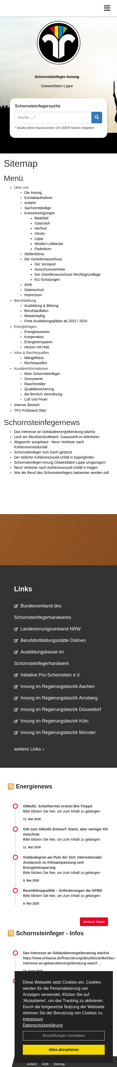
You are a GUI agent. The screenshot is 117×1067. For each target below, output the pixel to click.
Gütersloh (42, 223)
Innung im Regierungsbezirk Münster (55, 732)
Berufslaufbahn (36, 311)
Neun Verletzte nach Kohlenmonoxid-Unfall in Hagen (56, 467)
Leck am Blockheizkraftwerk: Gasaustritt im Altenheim (56, 437)
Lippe (39, 239)
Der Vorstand (45, 264)
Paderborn (43, 249)
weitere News (94, 922)
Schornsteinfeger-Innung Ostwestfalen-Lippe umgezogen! (60, 462)
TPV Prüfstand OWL (30, 410)
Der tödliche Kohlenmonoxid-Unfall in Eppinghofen (54, 457)
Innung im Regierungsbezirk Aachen (54, 686)
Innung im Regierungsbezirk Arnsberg (56, 698)
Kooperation (34, 337)
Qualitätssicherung (39, 389)
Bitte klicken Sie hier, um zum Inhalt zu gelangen (61, 811)
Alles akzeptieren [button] (64, 1050)
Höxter (40, 233)
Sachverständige (37, 208)
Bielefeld (41, 218)
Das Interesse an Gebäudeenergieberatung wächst (54, 432)
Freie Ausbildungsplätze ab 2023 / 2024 (55, 321)
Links (23, 589)
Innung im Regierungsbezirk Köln (51, 721)
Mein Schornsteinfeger (42, 374)
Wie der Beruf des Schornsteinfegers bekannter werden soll (61, 473)
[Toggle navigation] (107, 8)
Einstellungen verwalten (64, 1035)
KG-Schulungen (47, 279)
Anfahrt (30, 203)
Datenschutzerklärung (43, 1025)
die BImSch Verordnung (43, 394)
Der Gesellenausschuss (43, 259)
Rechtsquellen (35, 363)
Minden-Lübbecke (49, 244)
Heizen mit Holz (36, 347)
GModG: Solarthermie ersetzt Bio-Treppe (57, 806)
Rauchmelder (35, 384)
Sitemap (59, 1064)
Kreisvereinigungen (39, 213)
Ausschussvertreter (50, 269)
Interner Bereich (27, 405)
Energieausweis (37, 332)
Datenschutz (34, 290)
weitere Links (29, 749)
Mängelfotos (34, 358)
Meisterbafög (34, 316)
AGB (28, 285)
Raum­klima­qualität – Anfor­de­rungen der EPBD (62, 890)
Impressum (33, 1019)
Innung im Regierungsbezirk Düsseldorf (57, 709)
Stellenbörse (34, 254)
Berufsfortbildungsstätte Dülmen (50, 640)
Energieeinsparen (38, 342)
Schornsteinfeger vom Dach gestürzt (43, 452)
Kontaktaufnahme (38, 198)
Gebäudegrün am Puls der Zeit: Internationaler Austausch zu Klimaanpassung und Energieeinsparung (62, 862)
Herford (41, 228)
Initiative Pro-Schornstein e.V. (47, 674)
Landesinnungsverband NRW (47, 628)
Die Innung (33, 193)
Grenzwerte (33, 379)
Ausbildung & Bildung (41, 306)
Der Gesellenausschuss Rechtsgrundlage (68, 274)
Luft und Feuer (36, 399)
